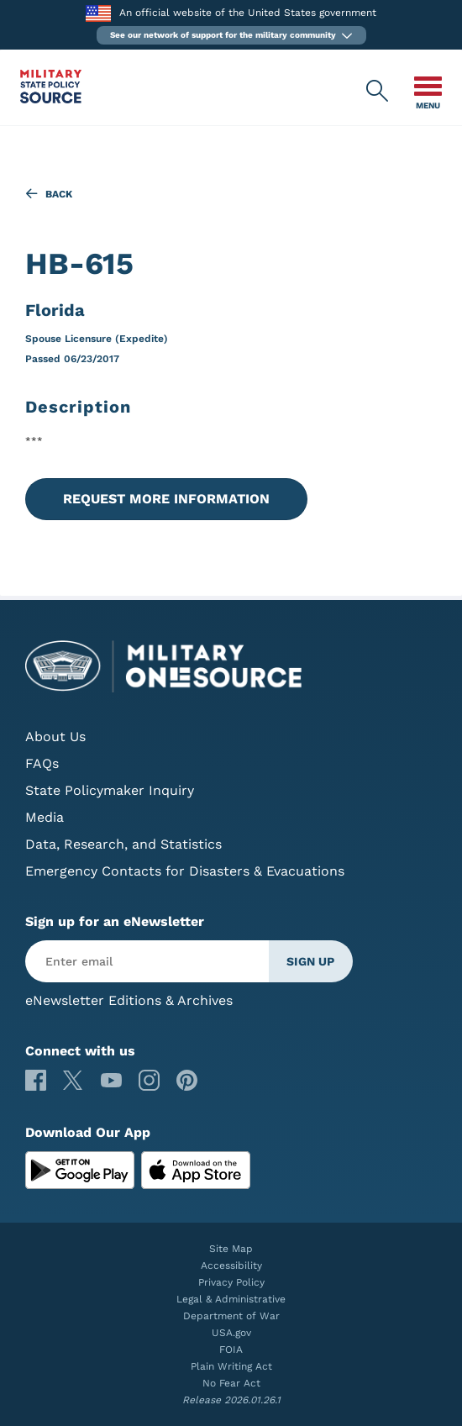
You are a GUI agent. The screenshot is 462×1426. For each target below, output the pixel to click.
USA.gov (231, 1333)
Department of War (231, 1316)
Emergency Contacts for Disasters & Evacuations (184, 871)
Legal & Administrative (231, 1299)
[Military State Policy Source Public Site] (50, 99)
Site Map (231, 1249)
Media (44, 817)
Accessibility (231, 1265)
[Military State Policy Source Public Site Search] (378, 91)
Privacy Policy (231, 1282)
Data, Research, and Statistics (123, 844)
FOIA (231, 1349)
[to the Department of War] (98, 13)
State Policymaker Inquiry (109, 790)
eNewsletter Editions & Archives (129, 1000)
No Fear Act (231, 1383)
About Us (55, 737)
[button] (231, 35)
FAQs (42, 763)
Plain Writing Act (231, 1366)
